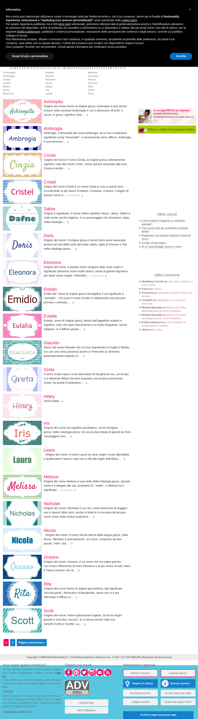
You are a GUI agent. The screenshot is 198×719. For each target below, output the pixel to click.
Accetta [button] (181, 56)
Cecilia (158, 329)
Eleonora (8, 93)
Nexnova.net (165, 657)
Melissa (92, 72)
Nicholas (93, 76)
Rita (90, 86)
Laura (48, 93)
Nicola (92, 79)
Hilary (48, 86)
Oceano (92, 83)
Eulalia (49, 76)
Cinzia (6, 79)
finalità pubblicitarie (28, 31)
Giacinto (50, 79)
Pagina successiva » (31, 642)
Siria (91, 93)
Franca (157, 288)
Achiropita (9, 72)
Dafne (6, 86)
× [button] (190, 9)
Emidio (49, 72)
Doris (6, 90)
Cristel (7, 83)
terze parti (64, 24)
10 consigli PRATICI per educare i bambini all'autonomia (171, 112)
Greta (48, 83)
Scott (91, 90)
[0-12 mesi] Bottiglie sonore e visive (161, 246)
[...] (155, 120)
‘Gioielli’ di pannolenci (154, 242)
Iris (47, 90)
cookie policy (129, 20)
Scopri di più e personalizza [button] (30, 56)
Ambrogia (9, 76)
